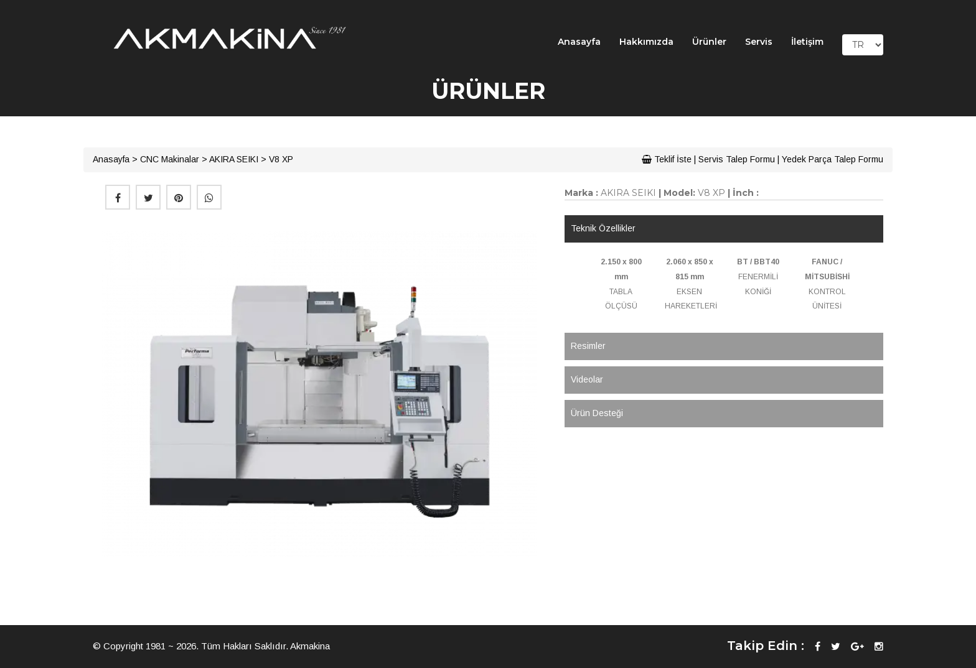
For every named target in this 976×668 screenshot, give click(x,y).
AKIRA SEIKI (233, 159)
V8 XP (281, 159)
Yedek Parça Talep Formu (832, 159)
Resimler (588, 346)
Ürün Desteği (597, 413)
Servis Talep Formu (736, 159)
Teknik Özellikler (603, 228)
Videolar (587, 379)
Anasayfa (579, 41)
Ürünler (709, 41)
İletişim (807, 41)
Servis (758, 41)
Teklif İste (667, 159)
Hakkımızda (646, 41)
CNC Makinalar (169, 159)
